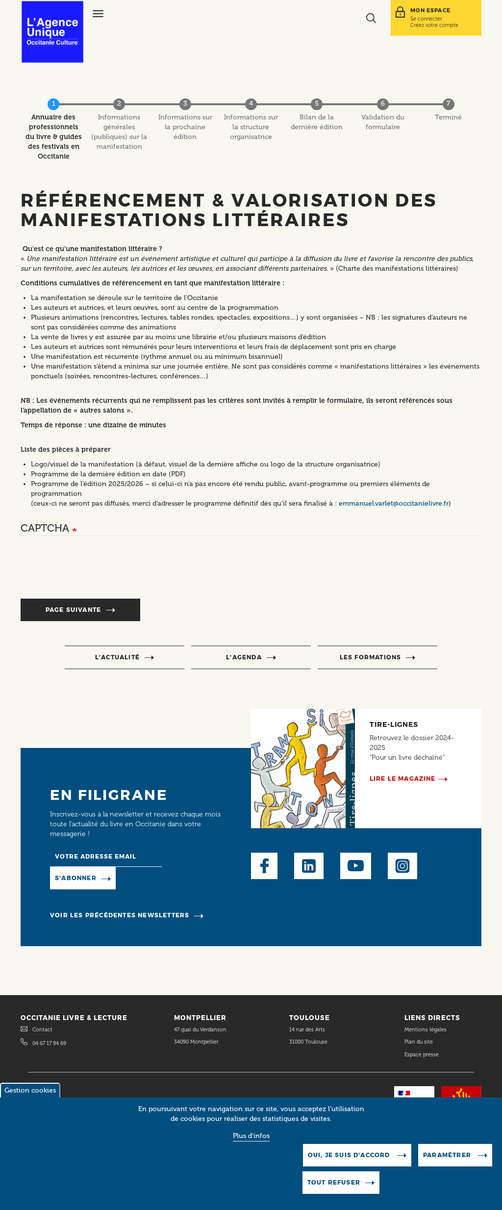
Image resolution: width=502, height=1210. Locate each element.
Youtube (355, 866)
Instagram (402, 866)
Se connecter (426, 19)
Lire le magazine (403, 778)
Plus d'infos (251, 1136)
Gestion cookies (30, 1090)
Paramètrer (448, 1155)
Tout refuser (333, 1182)
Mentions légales (426, 1029)
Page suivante (73, 609)
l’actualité (117, 657)
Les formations (371, 657)
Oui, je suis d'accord (350, 1155)
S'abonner (76, 878)
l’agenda (244, 657)
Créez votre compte (434, 25)
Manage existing (150, 878)
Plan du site (418, 1042)
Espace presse (421, 1054)
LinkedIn (309, 866)
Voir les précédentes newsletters (119, 915)
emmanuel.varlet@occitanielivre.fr (394, 503)
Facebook (264, 866)
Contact (42, 1029)
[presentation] (95, 572)
